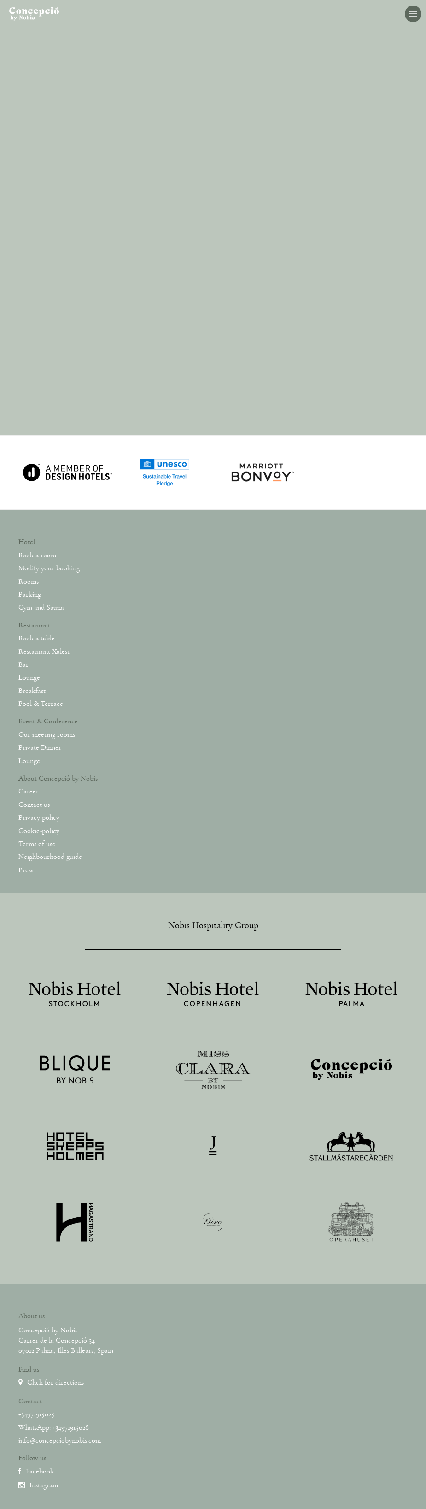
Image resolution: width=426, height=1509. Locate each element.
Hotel (26, 541)
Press (25, 870)
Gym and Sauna (41, 607)
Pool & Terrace (40, 703)
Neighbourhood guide (50, 856)
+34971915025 (36, 1414)
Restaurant (34, 625)
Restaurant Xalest (44, 651)
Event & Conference (48, 721)
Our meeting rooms (46, 734)
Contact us (34, 804)
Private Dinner (39, 747)
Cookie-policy (38, 830)
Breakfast (32, 690)
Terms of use (36, 843)
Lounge (29, 677)
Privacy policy (38, 817)
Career (28, 791)
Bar (23, 664)
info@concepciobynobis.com (59, 1440)
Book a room (37, 555)
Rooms (28, 581)
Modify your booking (49, 568)
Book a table (36, 638)
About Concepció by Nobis (58, 778)
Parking (29, 594)
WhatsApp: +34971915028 (53, 1427)
